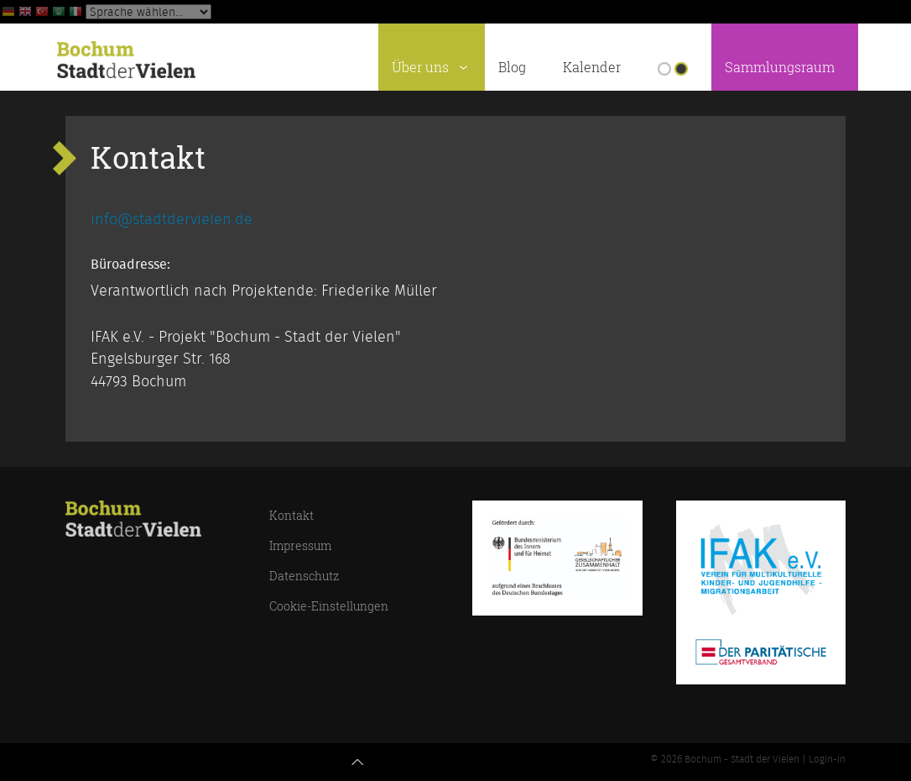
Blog (512, 67)
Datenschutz (304, 576)
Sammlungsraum (780, 67)
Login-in (827, 759)
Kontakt (291, 515)
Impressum (300, 545)
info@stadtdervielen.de (171, 220)
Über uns (433, 65)
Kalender (592, 67)
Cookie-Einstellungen (328, 606)
